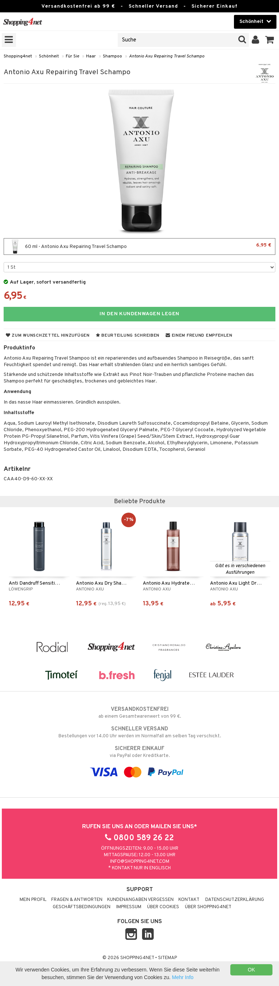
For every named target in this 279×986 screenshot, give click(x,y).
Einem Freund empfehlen (199, 335)
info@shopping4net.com (139, 862)
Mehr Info (182, 977)
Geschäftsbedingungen (81, 907)
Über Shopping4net (208, 907)
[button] (269, 40)
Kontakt (188, 900)
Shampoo (112, 56)
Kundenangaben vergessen (140, 900)
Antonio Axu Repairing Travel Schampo (166, 56)
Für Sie (72, 56)
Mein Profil (33, 900)
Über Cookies (163, 907)
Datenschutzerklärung (234, 900)
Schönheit (49, 56)
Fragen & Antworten (76, 900)
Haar (91, 56)
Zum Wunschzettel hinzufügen (48, 335)
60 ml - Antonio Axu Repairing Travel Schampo (139, 246)
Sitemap (167, 958)
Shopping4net (18, 56)
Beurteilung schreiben (127, 335)
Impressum (128, 907)
